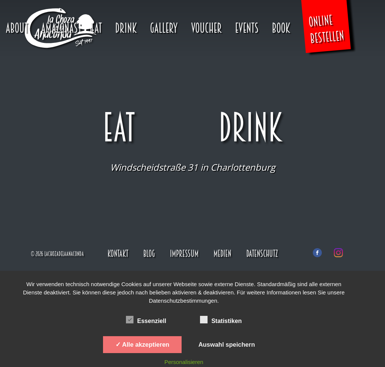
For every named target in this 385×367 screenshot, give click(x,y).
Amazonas (59, 28)
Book (281, 28)
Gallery (164, 28)
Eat (96, 28)
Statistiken (221, 319)
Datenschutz (262, 253)
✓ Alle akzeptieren (142, 344)
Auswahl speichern (227, 344)
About (17, 28)
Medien (222, 253)
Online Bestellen (326, 29)
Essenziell (146, 319)
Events (247, 28)
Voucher (206, 28)
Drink (126, 28)
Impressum (184, 253)
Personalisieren (183, 362)
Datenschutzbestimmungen (183, 300)
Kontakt (118, 253)
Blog (149, 253)
